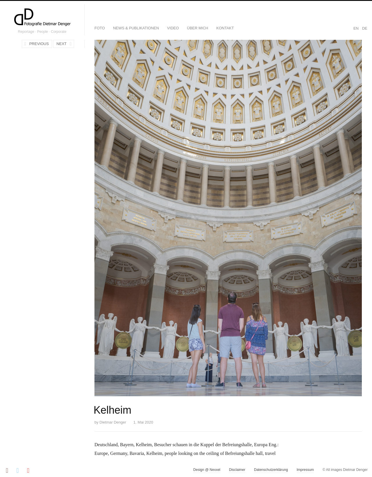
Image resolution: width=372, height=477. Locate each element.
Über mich (197, 28)
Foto (99, 28)
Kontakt (225, 28)
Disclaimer (237, 470)
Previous (39, 44)
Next (61, 44)
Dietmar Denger (112, 422)
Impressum (305, 470)
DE (364, 28)
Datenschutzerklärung (271, 470)
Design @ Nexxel (206, 470)
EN (356, 28)
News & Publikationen (136, 28)
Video (173, 28)
